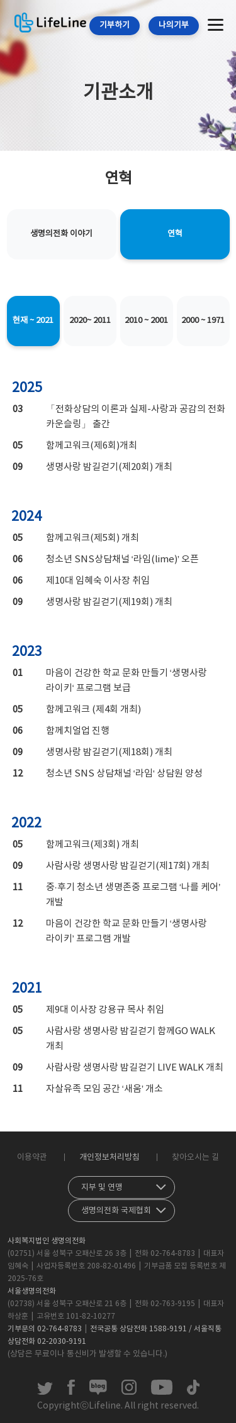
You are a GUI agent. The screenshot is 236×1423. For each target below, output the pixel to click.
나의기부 (174, 25)
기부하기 (114, 25)
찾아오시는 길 (195, 1157)
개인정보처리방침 (109, 1157)
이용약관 (32, 1157)
